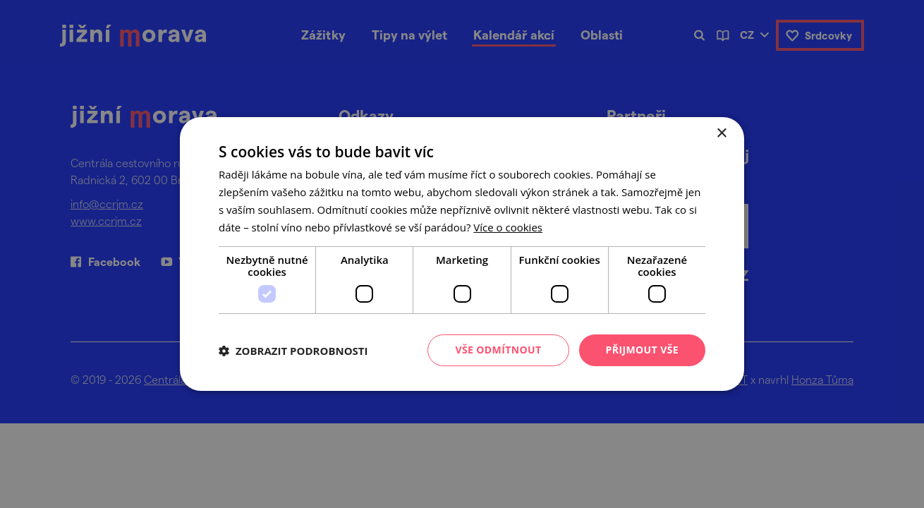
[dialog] (462, 254)
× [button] (721, 133)
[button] (293, 350)
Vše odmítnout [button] (498, 349)
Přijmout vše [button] (642, 349)
